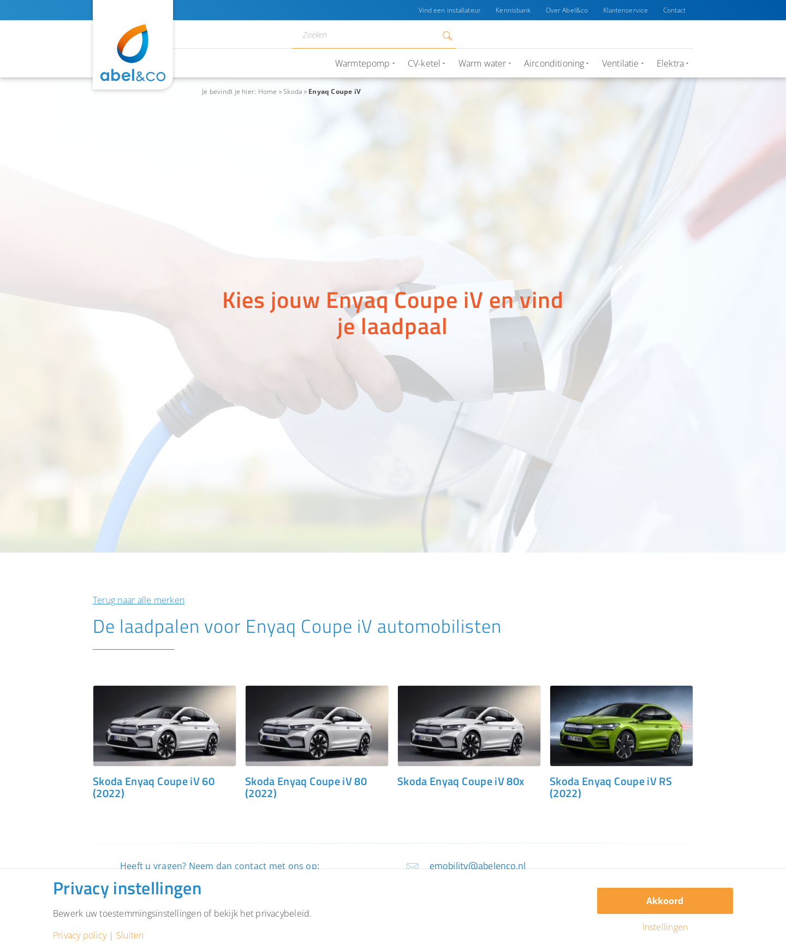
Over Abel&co (566, 10)
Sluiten (130, 935)
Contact (674, 10)
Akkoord (664, 901)
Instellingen (665, 927)
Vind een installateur (448, 10)
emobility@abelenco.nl (478, 865)
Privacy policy (79, 935)
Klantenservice (625, 10)
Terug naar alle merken (138, 600)
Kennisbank (512, 10)
